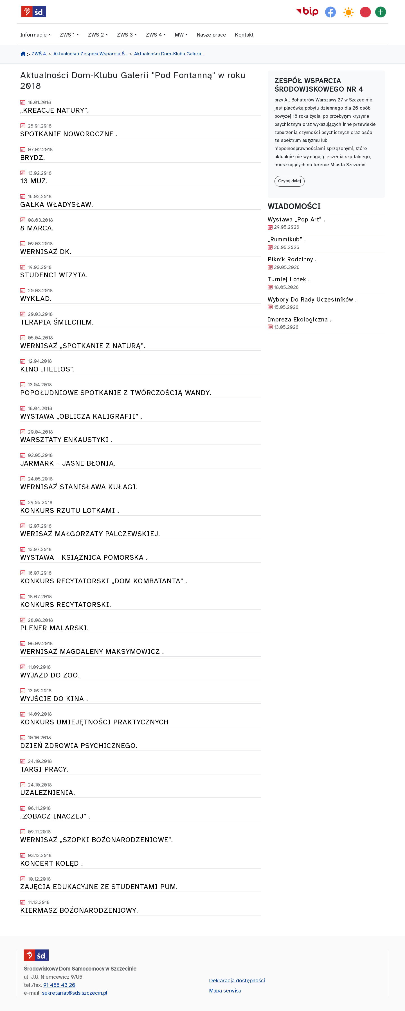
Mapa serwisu (225, 991)
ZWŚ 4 (154, 35)
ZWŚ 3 (125, 35)
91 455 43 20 (59, 985)
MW (179, 35)
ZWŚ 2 (96, 35)
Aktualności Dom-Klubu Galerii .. (169, 53)
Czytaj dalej (289, 181)
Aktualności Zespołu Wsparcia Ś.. (90, 53)
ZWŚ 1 (67, 35)
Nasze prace (211, 35)
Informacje (33, 35)
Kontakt (244, 35)
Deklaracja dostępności (237, 981)
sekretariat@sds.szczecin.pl (74, 993)
